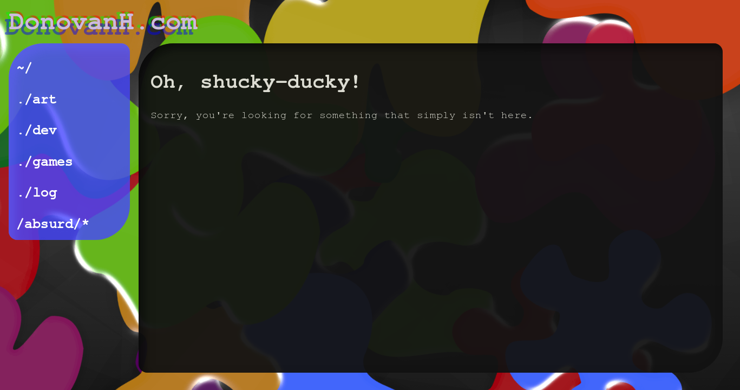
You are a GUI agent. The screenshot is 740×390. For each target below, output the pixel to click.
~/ (24, 68)
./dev (36, 130)
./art (36, 99)
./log (36, 192)
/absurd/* (52, 224)
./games (44, 162)
